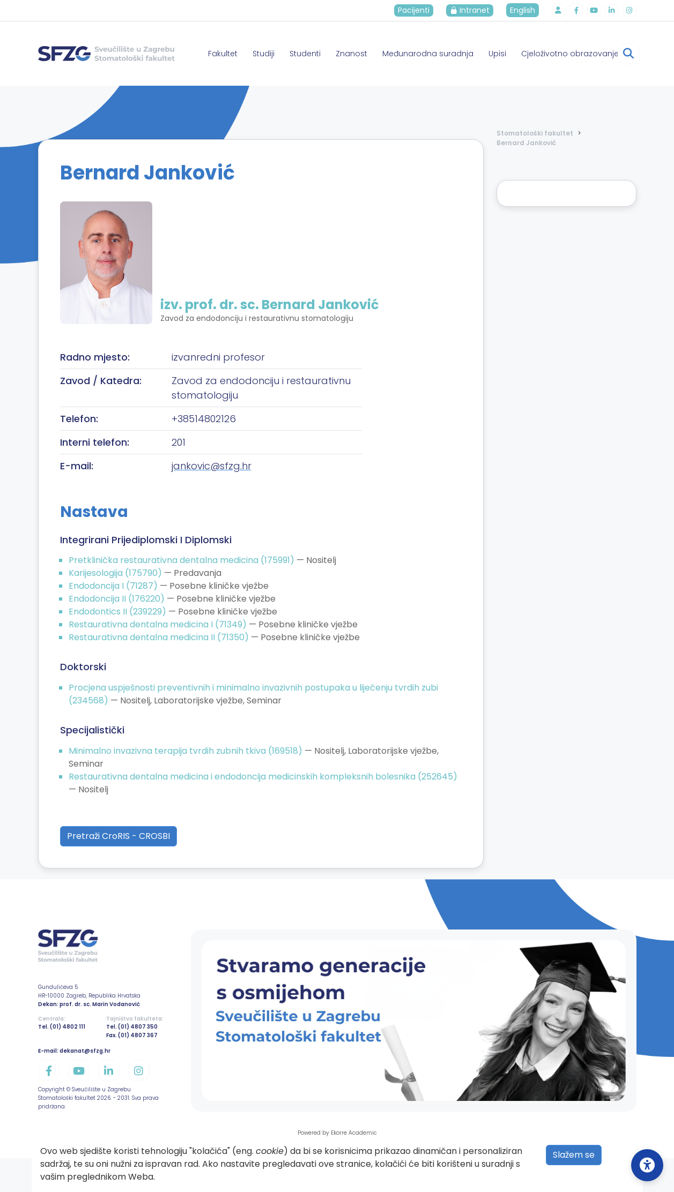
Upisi (497, 53)
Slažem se (574, 1155)
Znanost (351, 53)
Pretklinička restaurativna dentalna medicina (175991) (183, 560)
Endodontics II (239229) (118, 611)
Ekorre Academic (354, 1133)
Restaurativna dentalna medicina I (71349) (159, 624)
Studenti (305, 53)
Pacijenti (417, 10)
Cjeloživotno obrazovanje (570, 53)
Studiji (264, 53)
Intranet (473, 10)
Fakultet (223, 53)
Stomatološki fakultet (535, 133)
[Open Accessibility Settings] (647, 1165)
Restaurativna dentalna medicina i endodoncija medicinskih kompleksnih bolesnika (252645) (263, 776)
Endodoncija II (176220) (118, 599)
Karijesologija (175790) (116, 573)
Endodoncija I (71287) (114, 586)
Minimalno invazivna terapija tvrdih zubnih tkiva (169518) (187, 751)
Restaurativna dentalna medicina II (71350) (160, 637)
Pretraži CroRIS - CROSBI (118, 836)
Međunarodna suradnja (427, 53)
